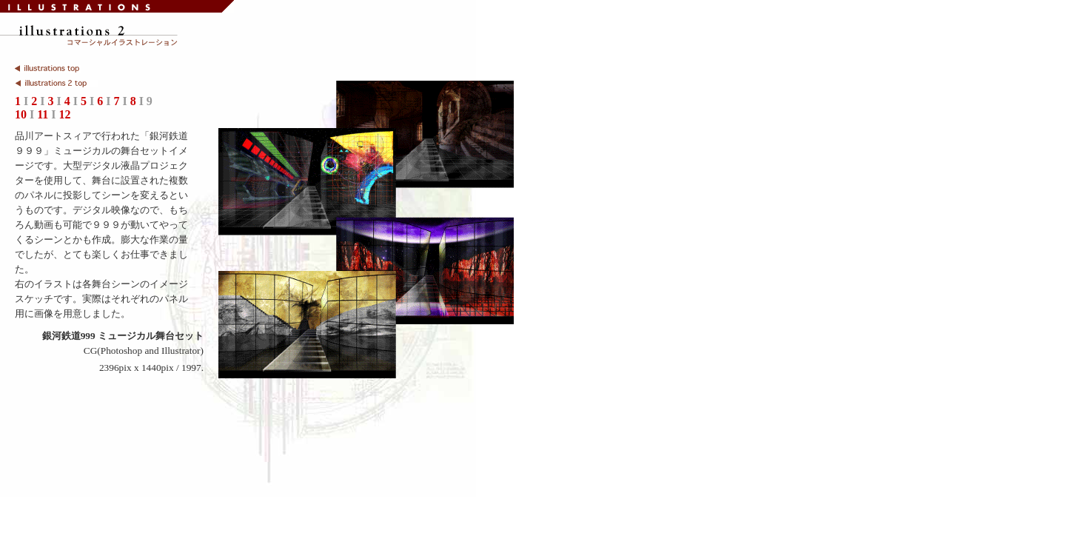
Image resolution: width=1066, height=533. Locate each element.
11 (42, 114)
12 (65, 114)
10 (21, 114)
